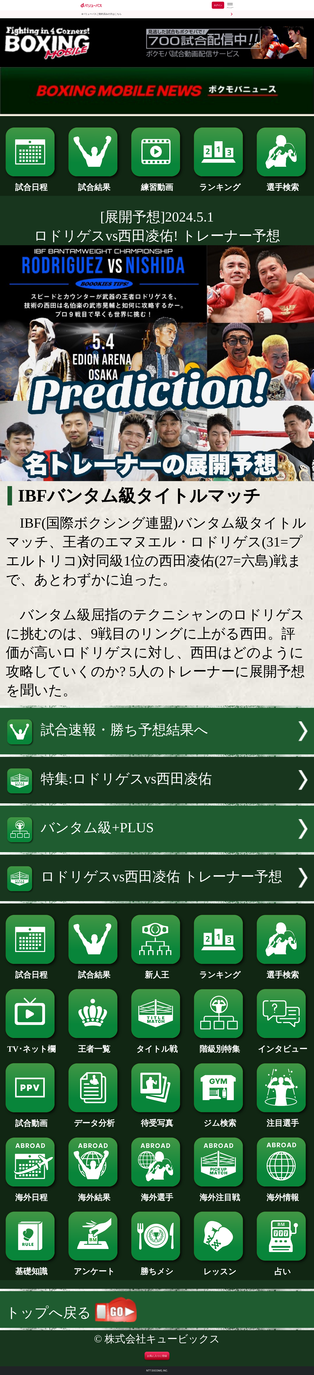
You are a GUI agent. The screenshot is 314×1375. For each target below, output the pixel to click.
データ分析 (94, 1118)
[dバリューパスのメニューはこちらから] (229, 5)
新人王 (157, 970)
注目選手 (282, 1118)
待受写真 (157, 1118)
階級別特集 (219, 1044)
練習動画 (157, 183)
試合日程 (31, 183)
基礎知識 (31, 1267)
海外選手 (157, 1193)
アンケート (94, 1267)
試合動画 (31, 1119)
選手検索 (282, 183)
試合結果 (94, 183)
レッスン (219, 1267)
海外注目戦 (219, 1193)
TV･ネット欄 (31, 1044)
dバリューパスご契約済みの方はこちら (102, 14)
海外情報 (282, 1193)
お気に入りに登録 (157, 1355)
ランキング (219, 183)
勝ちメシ (157, 1267)
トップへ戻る (71, 1312)
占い (282, 1267)
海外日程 (31, 1193)
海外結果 (94, 1193)
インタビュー (282, 1044)
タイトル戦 (157, 1044)
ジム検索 (219, 1118)
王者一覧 (94, 1044)
